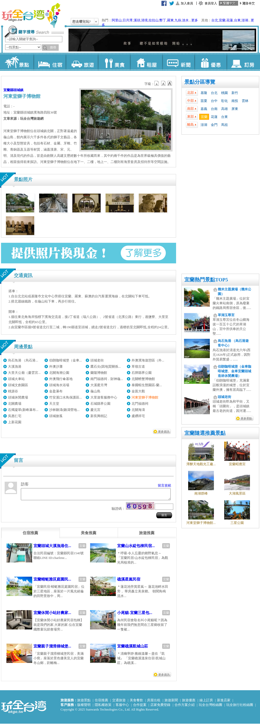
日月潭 (128, 20)
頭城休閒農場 (18, 397)
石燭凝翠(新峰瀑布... (23, 410)
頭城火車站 (16, 379)
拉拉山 (154, 20)
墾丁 (162, 20)
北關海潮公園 (59, 373)
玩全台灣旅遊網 (30, 15)
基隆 (204, 93)
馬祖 (224, 125)
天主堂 (54, 403)
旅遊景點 (84, 702)
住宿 (49, 62)
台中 (214, 101)
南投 (234, 101)
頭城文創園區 (18, 385)
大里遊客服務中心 (103, 397)
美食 (114, 62)
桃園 (224, 93)
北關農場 (14, 403)
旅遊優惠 (188, 702)
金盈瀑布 (56, 391)
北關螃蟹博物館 (143, 379)
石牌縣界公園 (142, 373)
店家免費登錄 (160, 707)
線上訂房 (206, 702)
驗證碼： (118, 511)
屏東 (234, 109)
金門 (214, 125)
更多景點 (246, 418)
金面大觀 (138, 391)
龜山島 (95, 391)
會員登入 (211, 3)
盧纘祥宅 (138, 416)
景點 (17, 62)
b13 (163, 83)
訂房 (243, 62)
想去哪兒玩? (81, 21)
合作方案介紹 (185, 707)
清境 (144, 20)
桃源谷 (13, 391)
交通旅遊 (119, 702)
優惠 (210, 62)
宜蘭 (222, 20)
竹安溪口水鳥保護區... (65, 397)
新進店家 (223, 702)
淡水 (185, 20)
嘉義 (204, 109)
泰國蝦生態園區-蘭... (147, 385)
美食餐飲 (136, 702)
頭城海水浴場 (59, 385)
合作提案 (139, 707)
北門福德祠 (140, 403)
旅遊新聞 (171, 702)
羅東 (170, 20)
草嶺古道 (138, 366)
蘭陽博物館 (98, 373)
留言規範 (164, 485)
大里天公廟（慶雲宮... (24, 373)
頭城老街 (97, 360)
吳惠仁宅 (14, 416)
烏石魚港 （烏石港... (23, 360)
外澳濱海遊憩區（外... (148, 360)
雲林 (245, 101)
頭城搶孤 (56, 416)
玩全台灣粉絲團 (210, 707)
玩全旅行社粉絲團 (239, 707)
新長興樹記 (98, 416)
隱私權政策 (103, 707)
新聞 (178, 62)
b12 (157, 83)
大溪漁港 (14, 366)
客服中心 (122, 707)
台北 (214, 20)
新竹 (234, 93)
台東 (237, 20)
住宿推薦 (101, 702)
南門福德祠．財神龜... (106, 379)
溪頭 (137, 20)
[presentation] (30, 535)
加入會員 (187, 3)
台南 (214, 109)
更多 (194, 20)
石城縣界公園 (100, 403)
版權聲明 (84, 707)
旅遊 (82, 62)
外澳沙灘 (56, 366)
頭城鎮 (18, 90)
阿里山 (117, 20)
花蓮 (229, 20)
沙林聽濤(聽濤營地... (64, 410)
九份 (178, 20)
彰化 (224, 101)
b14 (169, 83)
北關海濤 (138, 410)
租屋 (146, 62)
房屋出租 (153, 702)
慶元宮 (95, 410)
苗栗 (204, 101)
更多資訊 (163, 431)
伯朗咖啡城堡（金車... (65, 360)
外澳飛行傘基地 (61, 379)
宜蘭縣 (8, 90)
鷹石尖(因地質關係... (105, 366)
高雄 (224, 109)
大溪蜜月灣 (98, 385)
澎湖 (244, 20)
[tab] (30, 535)
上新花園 (14, 422)
